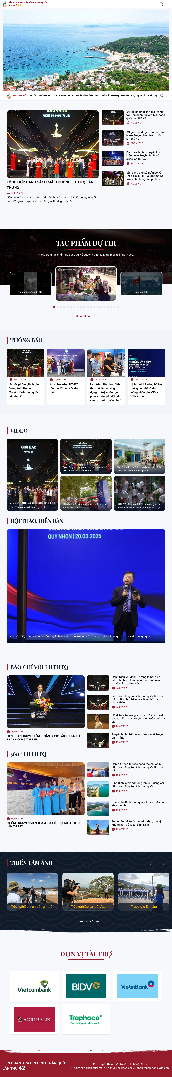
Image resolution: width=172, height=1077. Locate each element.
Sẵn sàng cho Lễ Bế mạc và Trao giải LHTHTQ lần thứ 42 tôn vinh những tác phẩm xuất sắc (145, 176)
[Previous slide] (152, 864)
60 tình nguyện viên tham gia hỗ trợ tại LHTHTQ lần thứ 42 (43, 824)
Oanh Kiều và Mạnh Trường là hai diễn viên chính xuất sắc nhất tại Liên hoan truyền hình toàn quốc (136, 680)
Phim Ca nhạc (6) (86, 296)
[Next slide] (162, 864)
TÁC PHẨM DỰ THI (64, 95)
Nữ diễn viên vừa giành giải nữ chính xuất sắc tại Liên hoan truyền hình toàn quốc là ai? (138, 718)
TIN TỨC (32, 95)
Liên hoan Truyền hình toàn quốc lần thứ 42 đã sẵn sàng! (85, 506)
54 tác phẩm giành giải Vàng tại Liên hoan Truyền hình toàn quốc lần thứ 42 (145, 115)
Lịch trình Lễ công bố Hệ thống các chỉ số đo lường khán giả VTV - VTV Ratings (146, 390)
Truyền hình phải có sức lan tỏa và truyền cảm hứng (138, 736)
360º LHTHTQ (128, 95)
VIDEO (19, 430)
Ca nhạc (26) (141, 291)
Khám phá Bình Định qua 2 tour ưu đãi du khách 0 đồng (138, 804)
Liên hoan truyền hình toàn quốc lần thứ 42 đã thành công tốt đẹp (43, 737)
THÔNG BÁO (45, 95)
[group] (32, 892)
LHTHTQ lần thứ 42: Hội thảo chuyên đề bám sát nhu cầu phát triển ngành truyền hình (139, 506)
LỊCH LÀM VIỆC (145, 95)
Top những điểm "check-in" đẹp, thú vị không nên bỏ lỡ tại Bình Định (136, 823)
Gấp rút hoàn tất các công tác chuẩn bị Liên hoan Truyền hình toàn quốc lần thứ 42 (137, 767)
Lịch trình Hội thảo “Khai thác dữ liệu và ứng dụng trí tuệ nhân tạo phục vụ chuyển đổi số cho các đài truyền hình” (106, 392)
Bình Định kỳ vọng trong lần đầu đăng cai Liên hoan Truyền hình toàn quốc (138, 784)
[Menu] (167, 4)
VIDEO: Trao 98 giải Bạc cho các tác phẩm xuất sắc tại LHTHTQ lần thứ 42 (32, 505)
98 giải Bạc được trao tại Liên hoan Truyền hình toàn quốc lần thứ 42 (145, 135)
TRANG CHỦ (19, 95)
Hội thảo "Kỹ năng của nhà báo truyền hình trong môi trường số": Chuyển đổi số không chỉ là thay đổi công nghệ (79, 636)
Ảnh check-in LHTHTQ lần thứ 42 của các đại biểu (64, 388)
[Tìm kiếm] (161, 4)
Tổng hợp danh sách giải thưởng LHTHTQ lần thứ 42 (50, 185)
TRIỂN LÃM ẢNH (85, 95)
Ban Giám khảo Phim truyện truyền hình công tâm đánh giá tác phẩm (139, 469)
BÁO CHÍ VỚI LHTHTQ (107, 95)
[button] (54, 307)
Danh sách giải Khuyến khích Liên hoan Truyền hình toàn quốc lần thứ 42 (144, 155)
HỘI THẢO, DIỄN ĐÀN (36, 520)
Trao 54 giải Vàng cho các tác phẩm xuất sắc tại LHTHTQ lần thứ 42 (85, 469)
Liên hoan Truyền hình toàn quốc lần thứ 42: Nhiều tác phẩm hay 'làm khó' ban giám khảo (137, 699)
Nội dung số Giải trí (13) (30, 291)
